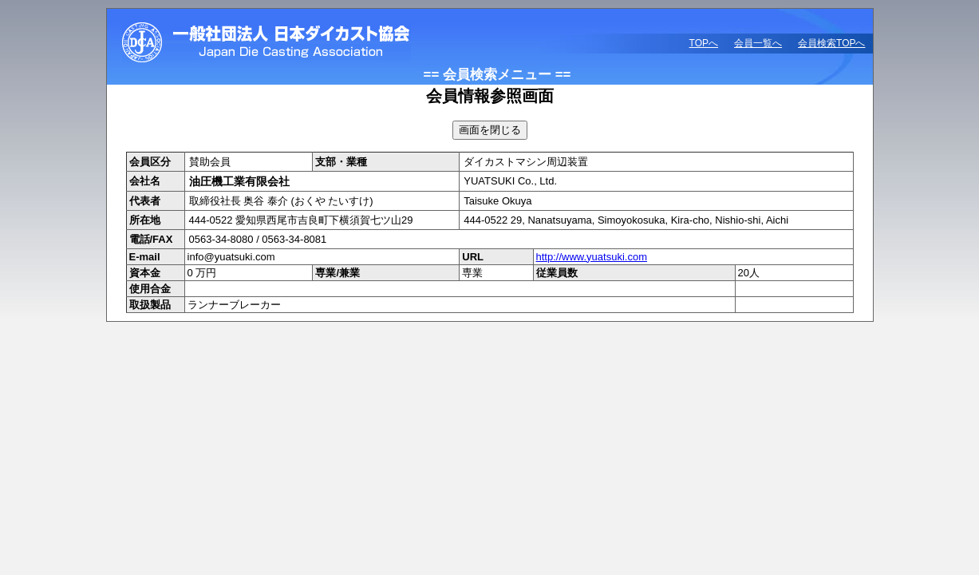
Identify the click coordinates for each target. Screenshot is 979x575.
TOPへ (703, 43)
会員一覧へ (758, 43)
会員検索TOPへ (831, 43)
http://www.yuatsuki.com (591, 257)
